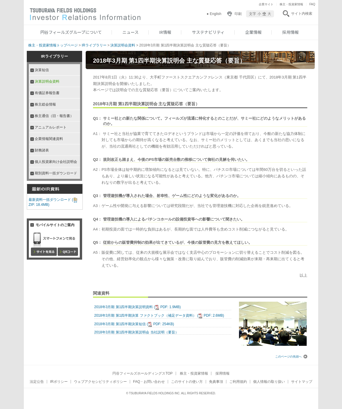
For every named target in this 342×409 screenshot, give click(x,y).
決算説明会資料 (122, 45)
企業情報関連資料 (49, 139)
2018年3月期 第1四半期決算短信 (134, 324)
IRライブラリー (94, 45)
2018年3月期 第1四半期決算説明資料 (137, 307)
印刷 (238, 14)
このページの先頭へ (291, 356)
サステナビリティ (208, 32)
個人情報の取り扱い (269, 382)
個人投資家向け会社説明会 (56, 162)
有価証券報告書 (47, 93)
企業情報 (253, 32)
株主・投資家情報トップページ (53, 45)
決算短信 (42, 70)
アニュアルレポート (51, 127)
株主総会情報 (45, 104)
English (215, 14)
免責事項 (216, 382)
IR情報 (165, 32)
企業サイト (266, 4)
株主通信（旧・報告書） (54, 116)
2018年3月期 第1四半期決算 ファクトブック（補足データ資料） (159, 315)
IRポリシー (59, 382)
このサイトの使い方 (187, 382)
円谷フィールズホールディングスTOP (142, 373)
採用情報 (290, 32)
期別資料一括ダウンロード (56, 173)
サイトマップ (301, 382)
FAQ (312, 4)
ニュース (130, 32)
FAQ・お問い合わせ (149, 382)
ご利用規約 (238, 382)
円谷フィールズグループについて (71, 32)
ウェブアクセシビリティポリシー (100, 382)
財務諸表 (42, 150)
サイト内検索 (301, 13)
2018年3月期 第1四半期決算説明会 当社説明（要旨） (136, 332)
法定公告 (37, 382)
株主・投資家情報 (291, 4)
